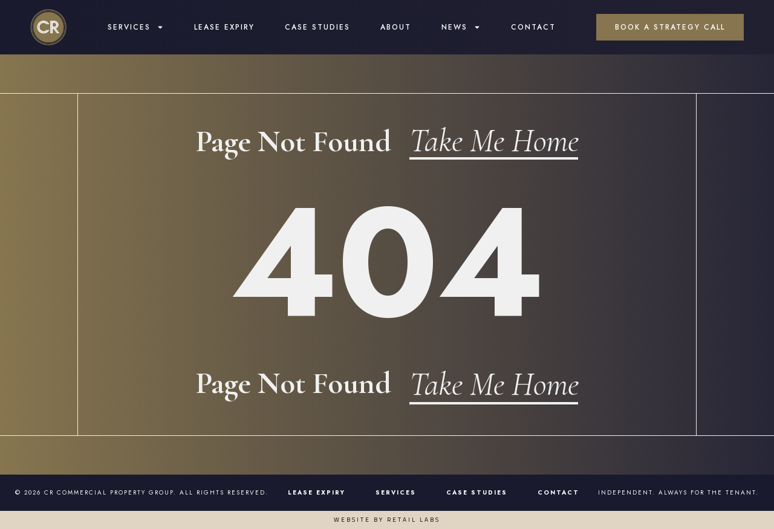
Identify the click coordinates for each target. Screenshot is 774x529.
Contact (533, 27)
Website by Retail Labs (387, 519)
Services (136, 27)
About (395, 27)
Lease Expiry (224, 27)
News (461, 27)
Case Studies (317, 27)
